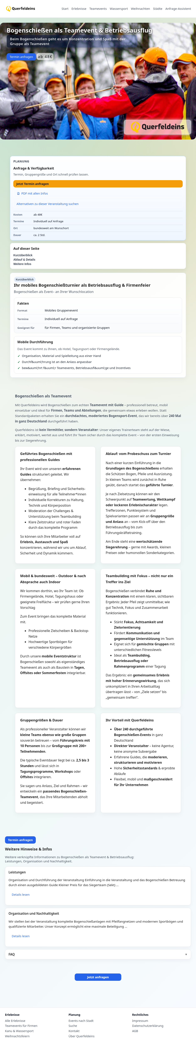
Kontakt (73, 1031)
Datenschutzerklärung (147, 1026)
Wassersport (119, 9)
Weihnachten (140, 9)
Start (65, 9)
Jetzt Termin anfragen (32, 184)
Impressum (140, 1021)
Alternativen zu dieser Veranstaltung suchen (48, 204)
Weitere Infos (22, 264)
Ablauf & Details (24, 259)
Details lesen (21, 895)
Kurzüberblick (22, 255)
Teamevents (98, 9)
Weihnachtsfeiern (17, 1036)
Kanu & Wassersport (19, 1031)
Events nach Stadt (80, 1021)
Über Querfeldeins (81, 1036)
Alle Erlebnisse (15, 1021)
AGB (135, 1031)
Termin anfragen (21, 57)
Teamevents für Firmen (21, 1026)
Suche (72, 1026)
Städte (157, 9)
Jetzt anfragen (98, 977)
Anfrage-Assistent (178, 9)
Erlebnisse (79, 9)
